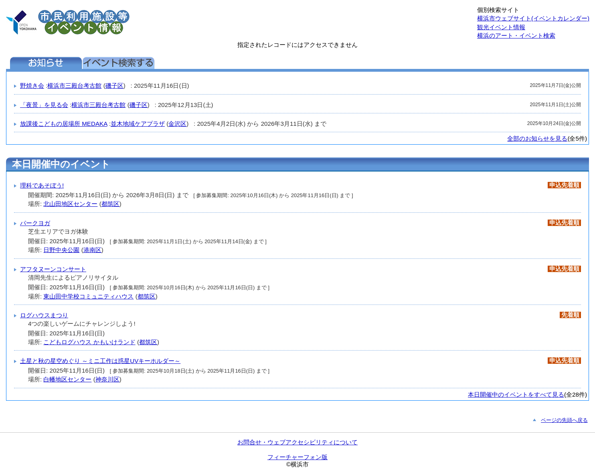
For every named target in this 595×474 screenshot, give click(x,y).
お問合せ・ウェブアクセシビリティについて (297, 442)
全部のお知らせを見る (537, 138)
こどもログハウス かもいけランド (89, 342)
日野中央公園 (61, 249)
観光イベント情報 (501, 27)
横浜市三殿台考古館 (74, 85)
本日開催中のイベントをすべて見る (516, 394)
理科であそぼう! (42, 185)
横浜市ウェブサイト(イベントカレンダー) (533, 18)
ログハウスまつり (44, 315)
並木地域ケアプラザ (138, 123)
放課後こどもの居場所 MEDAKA (63, 123)
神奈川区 (107, 379)
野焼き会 (32, 85)
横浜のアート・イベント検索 (516, 35)
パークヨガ (35, 223)
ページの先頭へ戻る (564, 420)
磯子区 (114, 85)
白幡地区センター (67, 379)
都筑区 (110, 203)
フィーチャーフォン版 (297, 457)
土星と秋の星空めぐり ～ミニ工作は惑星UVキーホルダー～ (100, 360)
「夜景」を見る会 (44, 104)
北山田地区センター (70, 203)
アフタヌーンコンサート (53, 269)
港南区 (92, 249)
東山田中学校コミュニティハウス (88, 296)
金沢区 (177, 123)
